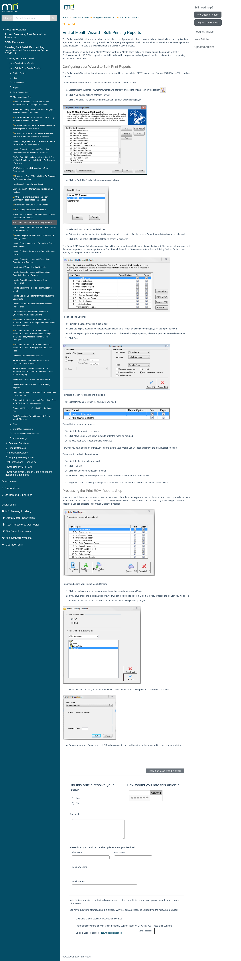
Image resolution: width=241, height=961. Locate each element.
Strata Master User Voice (20, 517)
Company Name (79, 867)
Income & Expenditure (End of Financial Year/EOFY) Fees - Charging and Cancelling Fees (32, 347)
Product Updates (17, 448)
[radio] (132, 797)
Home (65, 17)
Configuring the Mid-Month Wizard (29, 210)
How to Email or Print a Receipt (21, 63)
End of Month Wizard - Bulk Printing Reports (32, 222)
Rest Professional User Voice (21, 462)
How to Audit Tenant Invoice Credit (28, 184)
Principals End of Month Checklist (28, 356)
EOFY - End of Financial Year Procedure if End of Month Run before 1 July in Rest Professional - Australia (34, 160)
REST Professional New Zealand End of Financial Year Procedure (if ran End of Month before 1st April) (33, 371)
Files (15, 78)
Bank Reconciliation (21, 92)
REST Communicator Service (26, 434)
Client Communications (23, 429)
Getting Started (19, 73)
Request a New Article (208, 22)
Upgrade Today (14, 544)
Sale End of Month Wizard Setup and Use (31, 379)
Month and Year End (22, 97)
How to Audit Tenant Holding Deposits (29, 267)
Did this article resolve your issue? (91, 787)
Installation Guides (18, 452)
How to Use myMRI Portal (19, 467)
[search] (31, 18)
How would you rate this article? (153, 785)
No (77, 803)
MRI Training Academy (18, 511)
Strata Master (12, 488)
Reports (16, 87)
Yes (78, 798)
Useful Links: (9, 504)
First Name (77, 852)
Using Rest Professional (21, 58)
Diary (15, 424)
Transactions (18, 83)
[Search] (53, 18)
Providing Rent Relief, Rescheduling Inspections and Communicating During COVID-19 (26, 50)
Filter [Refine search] (7, 18)
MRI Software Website (19, 537)
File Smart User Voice (18, 531)
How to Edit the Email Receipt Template (25, 68)
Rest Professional (15, 29)
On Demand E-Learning (18, 495)
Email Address (78, 881)
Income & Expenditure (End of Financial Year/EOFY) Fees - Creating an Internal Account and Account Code (34, 323)
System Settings (20, 438)
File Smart (11, 481)
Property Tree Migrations (21, 457)
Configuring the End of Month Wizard (30, 205)
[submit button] (145, 931)
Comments (74, 814)
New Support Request (111, 933)
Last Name (119, 852)
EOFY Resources (14, 42)
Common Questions (19, 443)
